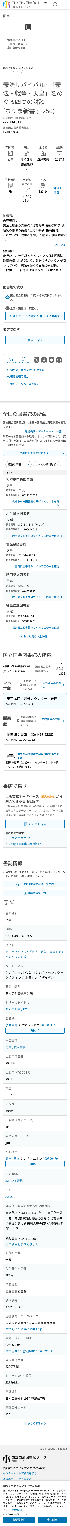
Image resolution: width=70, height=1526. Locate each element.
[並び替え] (18, 464)
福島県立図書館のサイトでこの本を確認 (38, 627)
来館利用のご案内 (54, 685)
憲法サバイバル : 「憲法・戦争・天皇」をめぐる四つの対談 (34, 954)
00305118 (49, 1025)
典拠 (35, 1030)
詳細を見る (57, 190)
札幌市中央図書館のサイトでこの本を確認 (38, 503)
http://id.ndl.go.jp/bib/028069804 (28, 1350)
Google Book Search (25, 843)
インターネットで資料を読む (20, 1473)
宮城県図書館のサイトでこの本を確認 (39, 566)
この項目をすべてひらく (21, 1244)
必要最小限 (19, 1519)
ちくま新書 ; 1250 (17, 1009)
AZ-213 (10, 1196)
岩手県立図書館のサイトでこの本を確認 (38, 536)
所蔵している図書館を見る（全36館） (35, 316)
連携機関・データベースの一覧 (45, 431)
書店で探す (35, 340)
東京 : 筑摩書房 (15, 1047)
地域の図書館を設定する (43, 453)
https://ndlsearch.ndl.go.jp (24, 1329)
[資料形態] (47, 464)
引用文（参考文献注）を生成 (25, 370)
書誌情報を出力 (17, 376)
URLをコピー (23, 360)
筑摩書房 (11, 1025)
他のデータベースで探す (22, 384)
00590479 (51, 1158)
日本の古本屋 (19, 838)
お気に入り (11, 360)
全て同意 (52, 1519)
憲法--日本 (12, 1158)
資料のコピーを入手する (17, 1479)
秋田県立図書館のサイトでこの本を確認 (38, 597)
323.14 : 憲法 (14, 1180)
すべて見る (59, 245)
